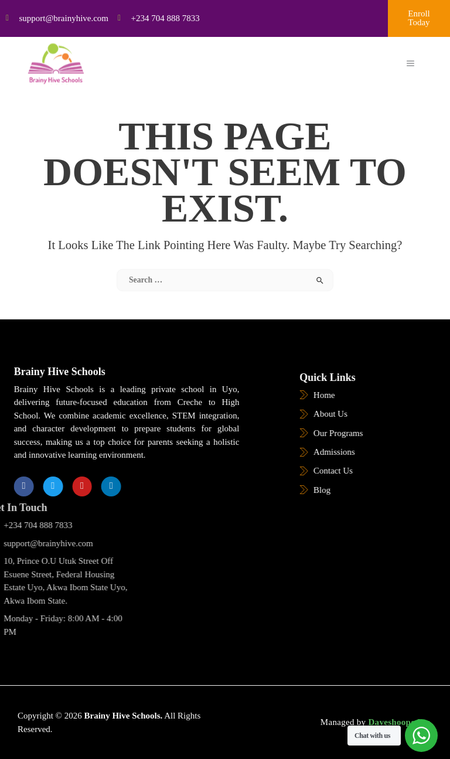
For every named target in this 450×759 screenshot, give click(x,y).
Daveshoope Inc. (399, 722)
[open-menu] (410, 56)
